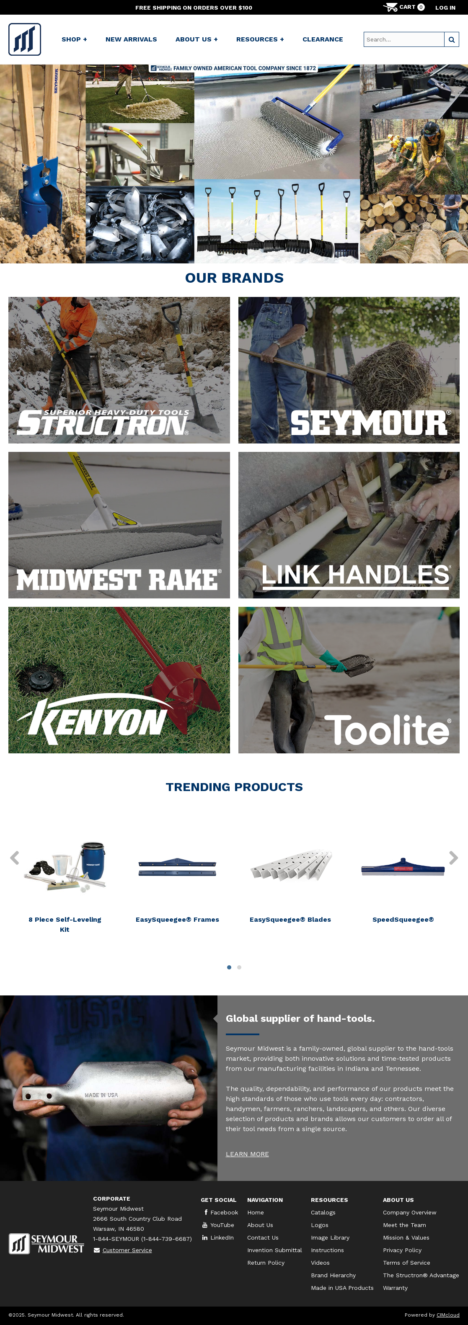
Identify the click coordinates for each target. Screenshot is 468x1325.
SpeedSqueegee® (403, 919)
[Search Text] (404, 39)
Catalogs (323, 1212)
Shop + (74, 39)
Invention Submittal (274, 1250)
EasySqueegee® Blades (290, 919)
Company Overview (410, 1212)
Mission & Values (406, 1237)
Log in (445, 7)
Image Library (330, 1237)
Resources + (260, 39)
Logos (319, 1225)
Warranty (395, 1287)
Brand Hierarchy (333, 1275)
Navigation (265, 1199)
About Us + (197, 39)
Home (255, 1212)
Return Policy (265, 1262)
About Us (260, 1225)
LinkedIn (217, 1237)
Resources (329, 1199)
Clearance (323, 39)
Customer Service (122, 1250)
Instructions (327, 1250)
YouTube (217, 1225)
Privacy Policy (402, 1250)
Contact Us (263, 1237)
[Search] (451, 39)
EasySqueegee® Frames (177, 919)
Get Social (219, 1199)
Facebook (219, 1212)
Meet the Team (404, 1225)
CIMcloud (448, 1315)
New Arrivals (131, 39)
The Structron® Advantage (421, 1275)
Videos (320, 1262)
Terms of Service (406, 1262)
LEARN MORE (247, 1154)
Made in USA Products (342, 1287)
